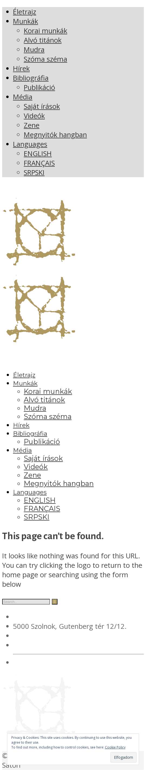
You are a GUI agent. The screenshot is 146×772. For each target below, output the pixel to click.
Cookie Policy (115, 747)
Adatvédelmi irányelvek (49, 662)
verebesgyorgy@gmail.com (56, 645)
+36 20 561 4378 (40, 635)
